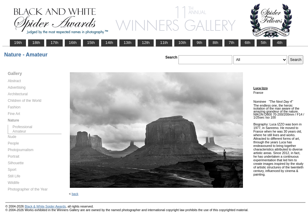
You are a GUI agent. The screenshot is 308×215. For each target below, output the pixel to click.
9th (199, 42)
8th (215, 42)
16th (73, 42)
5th (264, 42)
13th (127, 42)
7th (231, 42)
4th (279, 42)
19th (18, 42)
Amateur (19, 131)
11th (164, 42)
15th (91, 42)
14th (109, 42)
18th (36, 42)
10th (182, 42)
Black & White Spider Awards (45, 206)
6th (247, 42)
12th (145, 42)
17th (54, 42)
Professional (22, 127)
